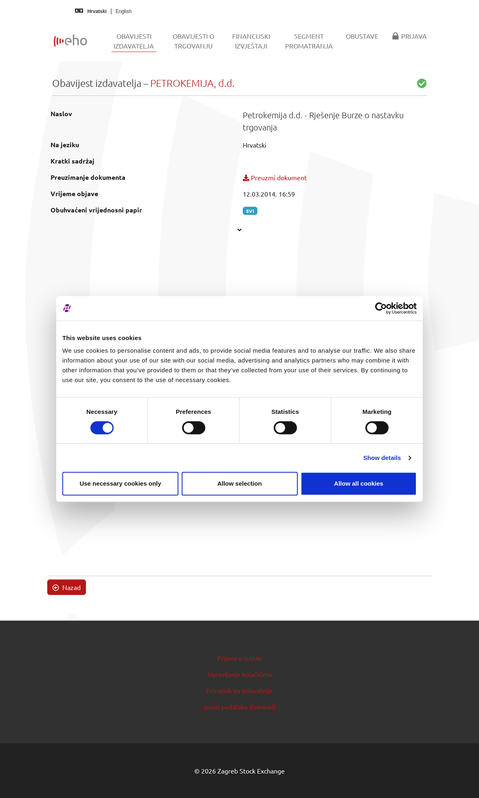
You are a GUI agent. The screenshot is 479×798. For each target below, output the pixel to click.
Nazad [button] (67, 587)
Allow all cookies (358, 483)
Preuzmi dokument (275, 177)
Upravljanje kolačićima (240, 674)
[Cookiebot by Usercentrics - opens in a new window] (381, 308)
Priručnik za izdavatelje (239, 690)
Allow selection (239, 483)
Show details (382, 457)
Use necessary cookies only (120, 483)
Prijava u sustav (239, 658)
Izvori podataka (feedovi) (239, 707)
